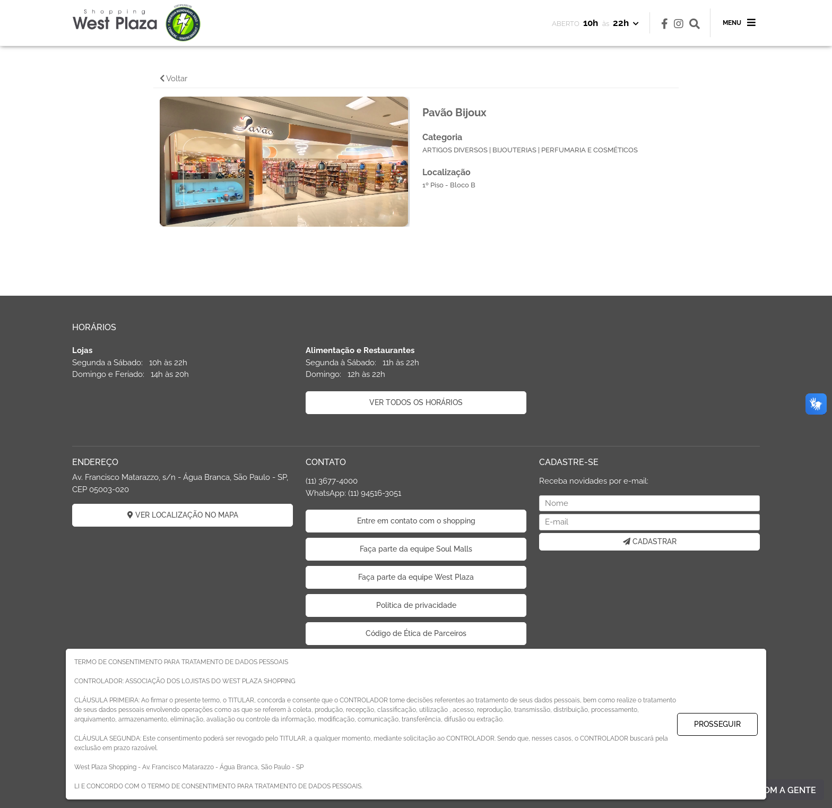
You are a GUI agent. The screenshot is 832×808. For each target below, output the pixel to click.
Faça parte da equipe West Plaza (416, 577)
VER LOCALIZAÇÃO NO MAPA (182, 515)
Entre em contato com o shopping (416, 521)
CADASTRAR (650, 541)
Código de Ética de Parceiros (416, 633)
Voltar (173, 78)
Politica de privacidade (416, 605)
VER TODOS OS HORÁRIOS (416, 402)
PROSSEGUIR (717, 724)
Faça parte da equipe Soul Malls (416, 549)
